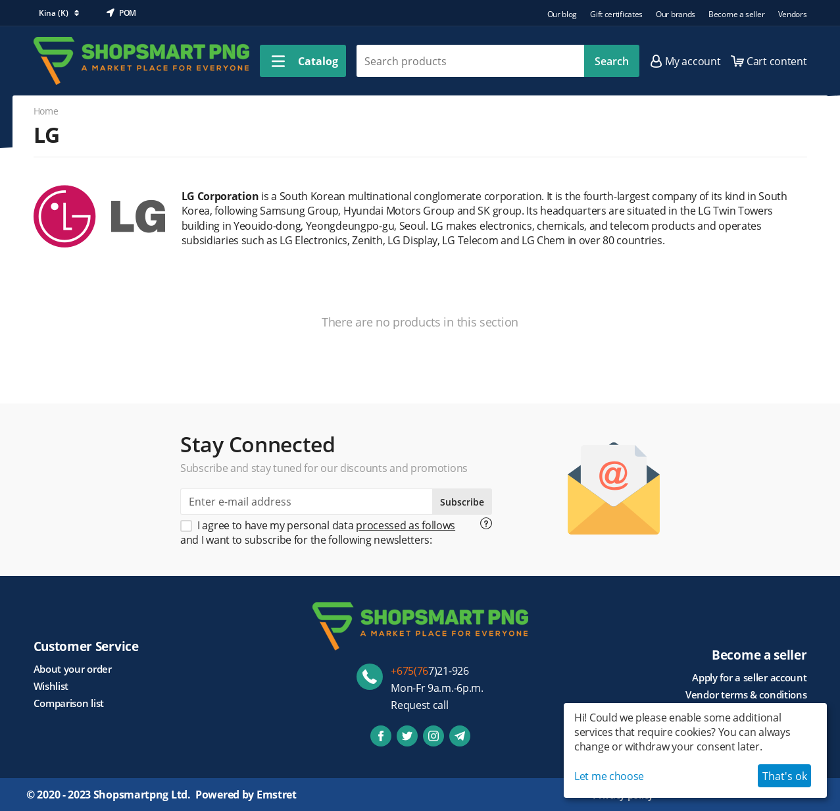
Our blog (562, 14)
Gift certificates (616, 14)
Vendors (792, 14)
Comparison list (69, 703)
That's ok (784, 776)
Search (612, 61)
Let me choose (609, 776)
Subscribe (462, 502)
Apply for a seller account (749, 677)
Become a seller (736, 14)
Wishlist (51, 686)
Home (46, 111)
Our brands (675, 14)
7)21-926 (430, 671)
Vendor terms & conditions (746, 694)
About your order (73, 668)
